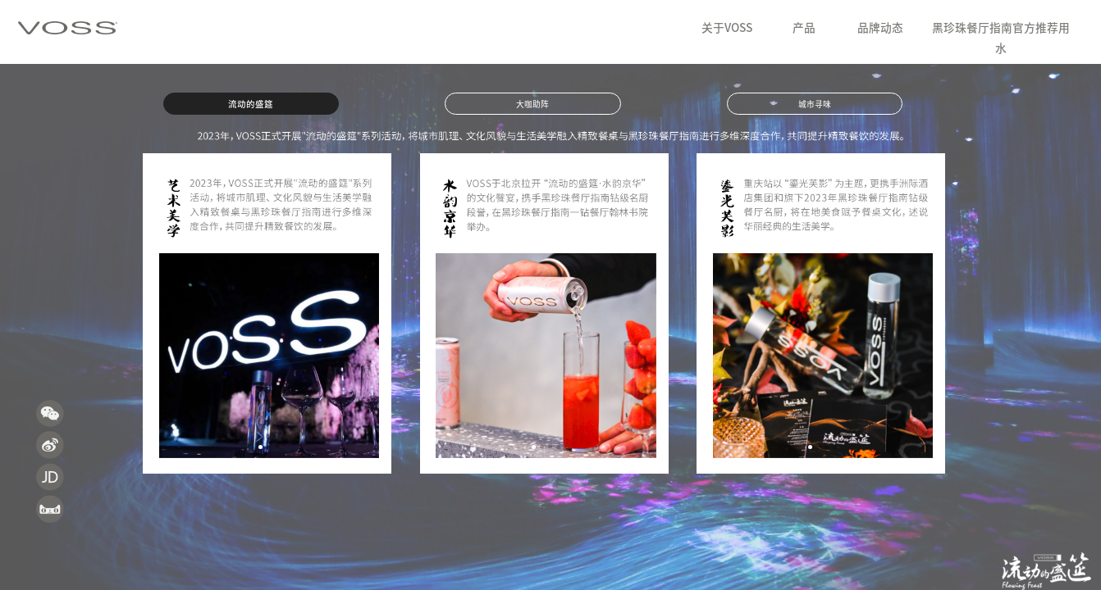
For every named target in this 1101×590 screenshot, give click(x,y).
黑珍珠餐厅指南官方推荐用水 (1001, 38)
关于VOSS (726, 28)
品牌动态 (880, 28)
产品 (804, 28)
